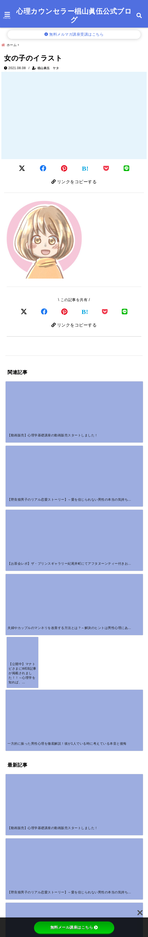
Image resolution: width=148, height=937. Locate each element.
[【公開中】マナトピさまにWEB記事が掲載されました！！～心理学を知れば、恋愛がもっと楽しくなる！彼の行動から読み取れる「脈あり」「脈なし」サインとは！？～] (22, 447)
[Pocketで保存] (105, 311)
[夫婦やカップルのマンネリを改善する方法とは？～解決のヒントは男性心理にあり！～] (125, 395)
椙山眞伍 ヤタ (48, 68)
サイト (12, 738)
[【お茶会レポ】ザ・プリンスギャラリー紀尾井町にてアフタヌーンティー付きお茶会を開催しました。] (91, 395)
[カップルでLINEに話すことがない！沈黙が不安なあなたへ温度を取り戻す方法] (91, 518)
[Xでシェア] (24, 311)
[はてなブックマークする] (85, 168)
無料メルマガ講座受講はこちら (74, 34)
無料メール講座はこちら (74, 927)
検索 (9, 899)
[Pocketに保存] (106, 168)
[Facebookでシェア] (43, 168)
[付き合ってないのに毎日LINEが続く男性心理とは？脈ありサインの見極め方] (22, 570)
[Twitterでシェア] (22, 168)
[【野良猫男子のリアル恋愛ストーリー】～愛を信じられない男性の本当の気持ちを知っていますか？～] (56, 395)
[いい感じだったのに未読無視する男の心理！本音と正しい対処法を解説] (56, 570)
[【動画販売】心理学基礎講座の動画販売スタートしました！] (22, 395)
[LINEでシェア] (127, 168)
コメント (17, 646)
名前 (13, 703)
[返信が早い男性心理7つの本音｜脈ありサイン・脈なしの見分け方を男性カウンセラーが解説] (125, 518)
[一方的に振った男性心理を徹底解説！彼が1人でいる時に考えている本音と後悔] (56, 447)
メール (15, 721)
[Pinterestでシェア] (64, 168)
